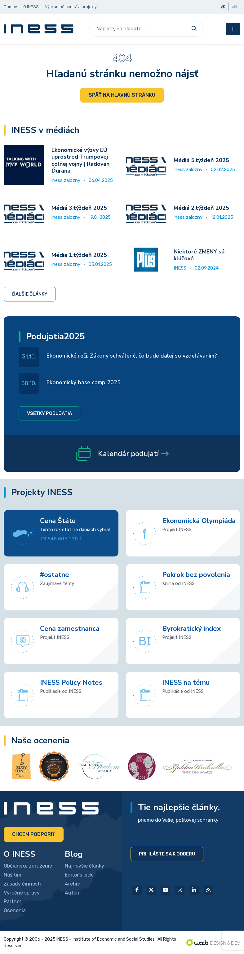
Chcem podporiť (33, 834)
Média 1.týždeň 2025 (79, 255)
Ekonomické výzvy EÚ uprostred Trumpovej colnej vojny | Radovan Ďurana (80, 160)
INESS (180, 268)
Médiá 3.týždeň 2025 (79, 208)
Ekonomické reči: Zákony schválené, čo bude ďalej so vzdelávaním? (132, 355)
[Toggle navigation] (233, 29)
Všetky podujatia (49, 413)
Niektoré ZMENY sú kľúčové (199, 255)
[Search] (139, 29)
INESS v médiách (45, 130)
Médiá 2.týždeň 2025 (201, 208)
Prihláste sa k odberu (167, 854)
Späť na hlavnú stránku (122, 95)
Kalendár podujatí (122, 453)
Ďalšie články (29, 294)
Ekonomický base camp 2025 (84, 382)
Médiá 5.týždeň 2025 (201, 160)
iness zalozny (65, 180)
